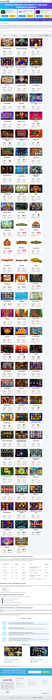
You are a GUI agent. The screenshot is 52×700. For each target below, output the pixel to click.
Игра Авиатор (44, 683)
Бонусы (33, 1)
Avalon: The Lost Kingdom (36, 459)
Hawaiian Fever (35, 301)
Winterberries (36, 477)
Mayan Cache (36, 318)
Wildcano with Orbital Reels (36, 67)
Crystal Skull (36, 248)
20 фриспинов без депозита (37, 659)
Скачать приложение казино (20, 686)
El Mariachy (21, 388)
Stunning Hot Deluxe (36, 422)
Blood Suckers (21, 212)
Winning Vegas (7, 405)
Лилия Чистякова (16, 666)
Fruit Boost (35, 229)
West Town (7, 85)
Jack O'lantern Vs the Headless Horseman (21, 441)
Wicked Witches (36, 388)
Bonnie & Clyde (7, 459)
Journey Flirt (36, 157)
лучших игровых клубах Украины (5, 28)
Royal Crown (36, 405)
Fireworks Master (7, 212)
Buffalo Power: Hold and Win (36, 512)
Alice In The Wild (21, 336)
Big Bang (36, 529)
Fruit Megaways (7, 529)
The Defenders (7, 103)
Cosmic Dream (21, 157)
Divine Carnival (7, 371)
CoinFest (21, 229)
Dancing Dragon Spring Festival (21, 139)
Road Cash (21, 103)
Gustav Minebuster (7, 175)
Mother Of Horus (21, 121)
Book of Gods (21, 422)
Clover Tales (7, 230)
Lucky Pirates (21, 176)
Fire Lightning (36, 85)
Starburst (7, 547)
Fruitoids (21, 494)
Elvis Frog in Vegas (21, 477)
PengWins (21, 301)
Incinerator (35, 494)
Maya (36, 194)
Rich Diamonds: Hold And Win (7, 67)
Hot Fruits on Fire (22, 284)
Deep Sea (21, 458)
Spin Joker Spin (36, 371)
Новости (41, 1)
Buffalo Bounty (7, 194)
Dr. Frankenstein (36, 336)
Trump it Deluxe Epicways (36, 175)
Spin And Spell (7, 121)
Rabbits (36, 265)
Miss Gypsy (21, 247)
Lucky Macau (22, 405)
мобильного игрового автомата (10, 609)
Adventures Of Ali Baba (21, 48)
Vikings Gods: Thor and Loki (36, 103)
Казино (15, 1)
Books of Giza (7, 248)
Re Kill (35, 354)
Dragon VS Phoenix (21, 318)
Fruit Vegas (21, 354)
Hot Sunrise (36, 121)
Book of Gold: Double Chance (21, 512)
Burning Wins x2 (7, 512)
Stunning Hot (36, 139)
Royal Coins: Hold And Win (36, 48)
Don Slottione (7, 388)
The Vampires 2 (7, 265)
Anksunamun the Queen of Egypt (7, 139)
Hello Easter (21, 194)
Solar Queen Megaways (21, 66)
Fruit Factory (36, 283)
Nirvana (7, 494)
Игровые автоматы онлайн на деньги (6, 558)
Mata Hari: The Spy (21, 85)
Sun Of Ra (7, 336)
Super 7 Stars (36, 440)
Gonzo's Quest (21, 546)
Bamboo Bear (7, 157)
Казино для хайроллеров (32, 682)
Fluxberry (7, 318)
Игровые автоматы (24, 1)
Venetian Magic (7, 354)
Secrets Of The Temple (7, 440)
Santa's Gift (21, 265)
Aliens (21, 529)
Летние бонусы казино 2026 (46, 682)
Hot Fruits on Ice (7, 301)
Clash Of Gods (21, 371)
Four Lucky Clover (7, 476)
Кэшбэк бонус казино (31, 680)
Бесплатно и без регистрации (11, 659)
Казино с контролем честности (33, 681)
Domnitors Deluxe (7, 48)
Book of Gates (7, 422)
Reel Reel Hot (7, 284)
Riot (36, 212)
